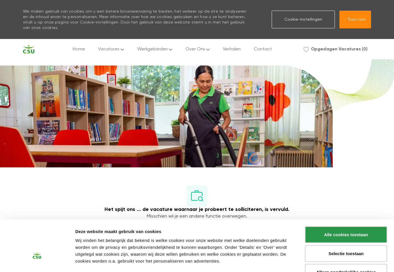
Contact (263, 49)
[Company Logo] (28, 49)
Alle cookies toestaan (346, 196)
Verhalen (232, 49)
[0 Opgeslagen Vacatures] (336, 49)
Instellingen (308, 261)
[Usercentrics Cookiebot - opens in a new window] (37, 261)
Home (79, 49)
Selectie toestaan (346, 215)
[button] (303, 19)
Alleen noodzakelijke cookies (346, 234)
